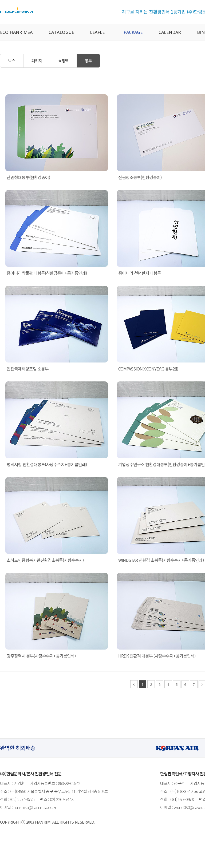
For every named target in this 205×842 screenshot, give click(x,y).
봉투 (88, 60)
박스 (11, 60)
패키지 (36, 60)
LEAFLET (99, 32)
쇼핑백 (63, 60)
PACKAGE (133, 32)
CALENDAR (170, 32)
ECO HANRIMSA (16, 32)
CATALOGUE (61, 32)
